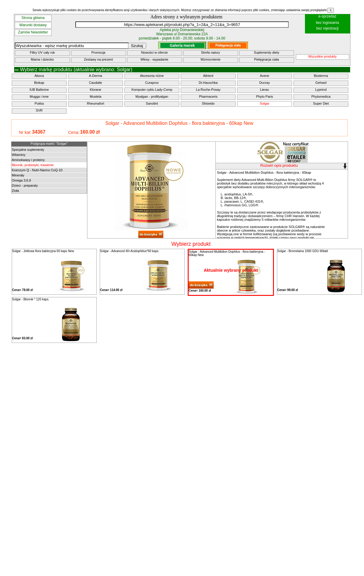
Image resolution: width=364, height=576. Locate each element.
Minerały (18, 175)
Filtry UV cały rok (42, 52)
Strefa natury (210, 52)
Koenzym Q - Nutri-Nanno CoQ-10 (37, 170)
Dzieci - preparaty (25, 185)
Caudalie (95, 82)
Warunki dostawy (33, 25)
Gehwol (320, 82)
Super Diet (321, 103)
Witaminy (18, 155)
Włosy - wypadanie (154, 59)
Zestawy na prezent (98, 59)
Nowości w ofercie (154, 52)
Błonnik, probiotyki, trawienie (33, 165)
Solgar (264, 103)
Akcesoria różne (152, 76)
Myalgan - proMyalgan (152, 96)
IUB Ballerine (39, 89)
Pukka (39, 103)
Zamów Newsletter (33, 32)
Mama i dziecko (42, 59)
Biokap (39, 82)
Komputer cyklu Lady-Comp (151, 89)
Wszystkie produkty (322, 56)
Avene (264, 76)
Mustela (96, 96)
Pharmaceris (208, 96)
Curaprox (151, 82)
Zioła (15, 190)
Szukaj (137, 45)
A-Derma (95, 76)
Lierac (264, 89)
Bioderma (321, 76)
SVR (39, 110)
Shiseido (208, 103)
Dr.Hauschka (208, 82)
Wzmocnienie (210, 59)
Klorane (95, 89)
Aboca (39, 76)
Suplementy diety (266, 52)
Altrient (208, 76)
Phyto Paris (264, 96)
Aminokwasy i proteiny (28, 160)
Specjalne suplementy (28, 149)
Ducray (264, 82)
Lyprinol (321, 89)
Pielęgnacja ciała (266, 59)
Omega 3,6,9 (21, 180)
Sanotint (152, 103)
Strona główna (33, 18)
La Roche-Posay (208, 89)
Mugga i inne (39, 96)
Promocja (98, 52)
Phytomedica (321, 96)
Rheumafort (95, 103)
